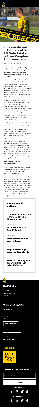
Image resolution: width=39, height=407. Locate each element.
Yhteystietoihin (10, 323)
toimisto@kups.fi (8, 309)
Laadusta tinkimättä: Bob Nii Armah (17, 229)
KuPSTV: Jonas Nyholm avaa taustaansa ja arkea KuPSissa (18, 262)
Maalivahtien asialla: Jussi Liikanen (17, 239)
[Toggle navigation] (37, 3)
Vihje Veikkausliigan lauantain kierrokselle (18, 250)
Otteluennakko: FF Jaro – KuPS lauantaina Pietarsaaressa (19, 216)
